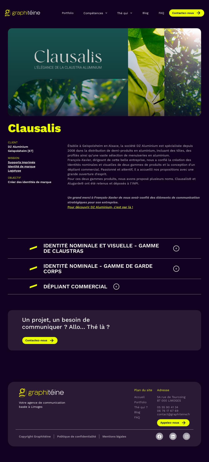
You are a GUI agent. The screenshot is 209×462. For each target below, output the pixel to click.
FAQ (161, 13)
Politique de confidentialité (76, 436)
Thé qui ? (141, 407)
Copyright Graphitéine (35, 436)
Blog (145, 13)
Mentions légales (114, 436)
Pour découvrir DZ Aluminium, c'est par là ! (100, 207)
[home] (22, 13)
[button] (95, 13)
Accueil (139, 397)
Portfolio (68, 13)
